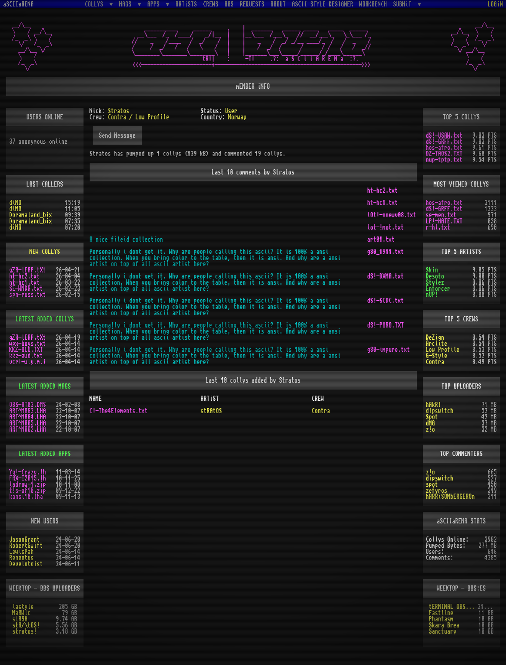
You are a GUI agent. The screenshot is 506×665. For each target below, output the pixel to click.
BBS (229, 4)
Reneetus (21, 558)
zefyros (436, 490)
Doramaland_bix (30, 215)
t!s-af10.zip (27, 490)
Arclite (436, 344)
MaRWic (21, 613)
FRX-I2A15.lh (27, 478)
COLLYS (95, 4)
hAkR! (433, 405)
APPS (155, 4)
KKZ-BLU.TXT (26, 350)
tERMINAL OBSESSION (453, 607)
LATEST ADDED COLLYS (45, 319)
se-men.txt (441, 215)
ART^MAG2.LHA (27, 429)
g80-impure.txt (388, 350)
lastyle (23, 607)
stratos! (24, 631)
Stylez (435, 282)
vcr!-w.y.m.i (27, 362)
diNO (15, 203)
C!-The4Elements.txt (119, 411)
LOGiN (495, 4)
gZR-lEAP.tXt (27, 270)
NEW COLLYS (44, 252)
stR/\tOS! (26, 625)
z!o (430, 429)
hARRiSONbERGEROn (450, 497)
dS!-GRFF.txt (444, 142)
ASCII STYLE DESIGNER (322, 4)
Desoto (435, 276)
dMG (430, 423)
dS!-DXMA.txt (385, 276)
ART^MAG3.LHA (27, 411)
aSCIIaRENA (18, 4)
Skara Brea (444, 625)
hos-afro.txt (444, 148)
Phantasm (441, 619)
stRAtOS (211, 411)
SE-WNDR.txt (26, 288)
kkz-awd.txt (26, 356)
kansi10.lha (26, 497)
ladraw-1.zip (27, 484)
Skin (432, 270)
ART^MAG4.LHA (27, 417)
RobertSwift (26, 546)
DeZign (435, 337)
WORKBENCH (373, 4)
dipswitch (440, 411)
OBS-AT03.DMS (27, 405)
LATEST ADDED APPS (45, 454)
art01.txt (381, 239)
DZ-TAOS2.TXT (444, 154)
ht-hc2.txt (382, 190)
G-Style (436, 356)
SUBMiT (403, 4)
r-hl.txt (438, 227)
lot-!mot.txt (385, 227)
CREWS (210, 4)
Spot (432, 417)
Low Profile (443, 350)
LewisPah (21, 552)
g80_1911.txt (385, 252)
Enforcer (438, 288)
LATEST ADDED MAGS (45, 386)
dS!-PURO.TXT (385, 325)
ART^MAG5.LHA (27, 423)
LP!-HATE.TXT (444, 221)
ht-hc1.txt (382, 203)
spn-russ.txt (27, 295)
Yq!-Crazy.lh (27, 472)
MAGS (126, 4)
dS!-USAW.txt (444, 135)
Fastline (441, 613)
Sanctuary (443, 631)
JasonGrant (24, 539)
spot (432, 484)
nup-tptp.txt (444, 160)
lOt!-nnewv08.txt (391, 215)
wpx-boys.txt (27, 344)
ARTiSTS (186, 4)
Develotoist (26, 564)
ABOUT (278, 4)
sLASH (20, 619)
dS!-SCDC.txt (385, 301)
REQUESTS (252, 4)
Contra (320, 411)
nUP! (432, 295)
